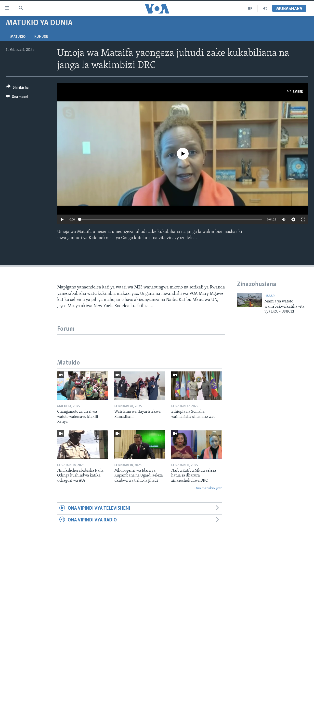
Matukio (18, 37)
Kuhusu (41, 37)
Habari (269, 296)
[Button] (17, 88)
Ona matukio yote (208, 488)
